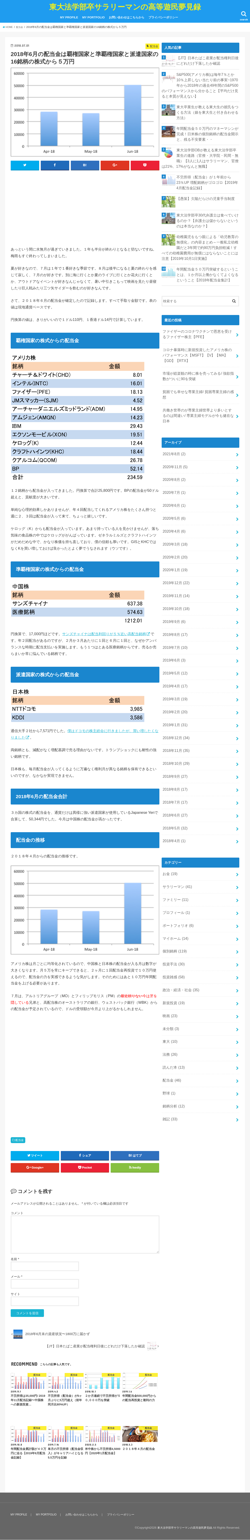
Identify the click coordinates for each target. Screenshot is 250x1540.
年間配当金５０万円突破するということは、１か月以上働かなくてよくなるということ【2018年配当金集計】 (207, 264)
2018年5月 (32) (174, 773)
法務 (169, 985)
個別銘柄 (174, 889)
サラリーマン (176, 829)
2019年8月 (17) (174, 593)
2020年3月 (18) (174, 509)
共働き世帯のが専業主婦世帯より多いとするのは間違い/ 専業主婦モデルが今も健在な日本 (198, 390)
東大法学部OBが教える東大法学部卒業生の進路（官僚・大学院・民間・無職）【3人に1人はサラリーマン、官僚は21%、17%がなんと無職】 (200, 153)
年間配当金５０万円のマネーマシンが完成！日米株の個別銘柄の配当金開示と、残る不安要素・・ (207, 130)
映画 (169, 949)
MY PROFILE (69, 17)
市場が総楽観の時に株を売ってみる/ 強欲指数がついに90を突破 (198, 361)
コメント (17, 1213)
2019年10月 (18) (175, 569)
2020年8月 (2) (173, 449)
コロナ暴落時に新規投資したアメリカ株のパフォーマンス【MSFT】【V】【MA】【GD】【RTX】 (198, 342)
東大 (169, 973)
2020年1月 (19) (174, 533)
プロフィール (175, 853)
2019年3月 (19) (174, 653)
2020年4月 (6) (173, 497)
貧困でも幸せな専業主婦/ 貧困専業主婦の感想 (198, 376)
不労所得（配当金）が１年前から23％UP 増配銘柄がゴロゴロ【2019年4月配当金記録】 (206, 176)
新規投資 (173, 937)
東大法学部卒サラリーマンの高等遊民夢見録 (125, 6)
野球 (168, 1021)
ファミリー (175, 841)
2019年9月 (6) (173, 581)
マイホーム (175, 877)
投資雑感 (173, 913)
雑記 (169, 1045)
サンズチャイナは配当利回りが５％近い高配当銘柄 (104, 634)
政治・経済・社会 (180, 925)
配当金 (19, 1140)
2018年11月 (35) (175, 701)
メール (16, 1277)
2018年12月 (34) (175, 689)
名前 (15, 1259)
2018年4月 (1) (173, 785)
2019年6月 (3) (173, 617)
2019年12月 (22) (175, 545)
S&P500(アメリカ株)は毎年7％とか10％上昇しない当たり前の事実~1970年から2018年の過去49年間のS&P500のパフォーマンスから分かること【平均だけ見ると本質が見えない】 (200, 84)
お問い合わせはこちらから (126, 17)
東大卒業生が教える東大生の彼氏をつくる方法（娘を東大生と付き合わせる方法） (207, 110)
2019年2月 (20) (174, 665)
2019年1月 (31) (174, 677)
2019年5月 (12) (174, 629)
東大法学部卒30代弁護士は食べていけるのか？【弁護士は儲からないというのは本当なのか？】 (207, 213)
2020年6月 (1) (173, 473)
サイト (15, 1294)
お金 (169, 817)
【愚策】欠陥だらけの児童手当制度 (203, 191)
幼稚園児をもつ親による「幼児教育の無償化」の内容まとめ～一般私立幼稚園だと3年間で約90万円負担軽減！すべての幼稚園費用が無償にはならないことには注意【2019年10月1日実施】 (200, 239)
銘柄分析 (173, 1033)
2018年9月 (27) (174, 725)
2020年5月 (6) (173, 485)
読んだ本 (173, 997)
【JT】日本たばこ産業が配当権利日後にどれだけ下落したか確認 (207, 60)
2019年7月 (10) (174, 605)
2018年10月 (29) (175, 713)
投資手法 (173, 901)
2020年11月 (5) (174, 437)
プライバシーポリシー (163, 17)
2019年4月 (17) (174, 641)
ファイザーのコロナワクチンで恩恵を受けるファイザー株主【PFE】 (198, 322)
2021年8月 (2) (173, 425)
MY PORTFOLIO (93, 17)
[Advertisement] (85, 207)
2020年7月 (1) (173, 461)
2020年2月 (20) (174, 521)
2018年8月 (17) (174, 737)
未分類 (170, 961)
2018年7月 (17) (174, 749)
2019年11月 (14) (175, 557)
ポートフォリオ (177, 865)
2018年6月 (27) (174, 761)
